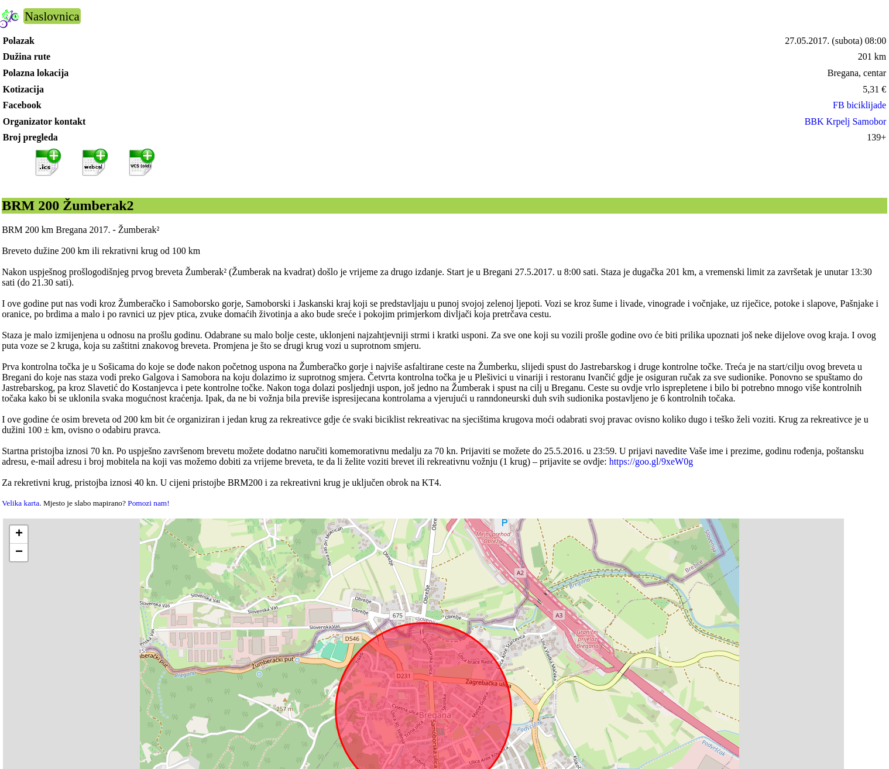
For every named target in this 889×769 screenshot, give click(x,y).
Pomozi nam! (148, 503)
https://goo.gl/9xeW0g (651, 461)
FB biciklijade (859, 105)
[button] (19, 535)
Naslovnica (52, 16)
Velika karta (20, 503)
